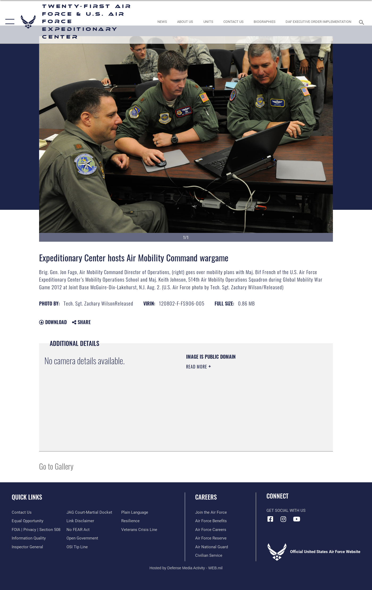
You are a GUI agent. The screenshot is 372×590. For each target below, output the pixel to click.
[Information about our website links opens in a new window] (80, 520)
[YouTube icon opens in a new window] (296, 519)
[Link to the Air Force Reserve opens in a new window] (211, 538)
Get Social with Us (286, 510)
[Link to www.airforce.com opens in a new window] (211, 512)
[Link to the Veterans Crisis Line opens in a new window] (139, 529)
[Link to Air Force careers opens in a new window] (210, 529)
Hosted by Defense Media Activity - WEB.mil (186, 568)
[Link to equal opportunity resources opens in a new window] (27, 520)
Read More (197, 366)
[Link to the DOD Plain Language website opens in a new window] (134, 512)
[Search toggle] (362, 22)
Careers (206, 496)
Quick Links (27, 496)
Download (53, 322)
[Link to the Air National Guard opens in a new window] (211, 547)
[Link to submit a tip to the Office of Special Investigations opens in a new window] (77, 547)
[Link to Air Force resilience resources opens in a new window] (130, 520)
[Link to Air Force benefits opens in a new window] (211, 520)
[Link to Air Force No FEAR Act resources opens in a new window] (78, 529)
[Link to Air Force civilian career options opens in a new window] (208, 555)
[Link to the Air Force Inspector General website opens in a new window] (27, 547)
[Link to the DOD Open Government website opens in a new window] (82, 538)
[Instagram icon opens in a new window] (283, 519)
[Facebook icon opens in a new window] (270, 519)
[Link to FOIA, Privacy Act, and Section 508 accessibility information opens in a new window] (36, 529)
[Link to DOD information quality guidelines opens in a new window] (29, 538)
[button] (8, 22)
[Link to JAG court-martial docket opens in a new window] (89, 512)
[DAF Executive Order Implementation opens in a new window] (318, 21)
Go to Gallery (56, 466)
